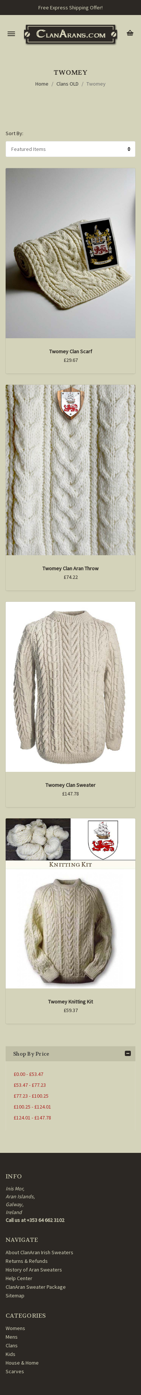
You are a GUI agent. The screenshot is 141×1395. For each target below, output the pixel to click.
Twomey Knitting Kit (70, 1001)
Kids (10, 1354)
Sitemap (15, 1295)
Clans (12, 1345)
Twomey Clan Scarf (70, 351)
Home (42, 83)
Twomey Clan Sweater (70, 785)
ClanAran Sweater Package (36, 1287)
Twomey (96, 83)
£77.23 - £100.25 (31, 1095)
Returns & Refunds (27, 1261)
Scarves (15, 1371)
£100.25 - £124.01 (32, 1106)
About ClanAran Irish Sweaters (39, 1252)
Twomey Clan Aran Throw (70, 568)
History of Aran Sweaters (34, 1269)
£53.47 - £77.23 (30, 1085)
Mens (12, 1336)
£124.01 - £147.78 (32, 1117)
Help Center (19, 1278)
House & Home (22, 1362)
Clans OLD (67, 83)
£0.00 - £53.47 (28, 1074)
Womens (15, 1328)
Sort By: (14, 133)
